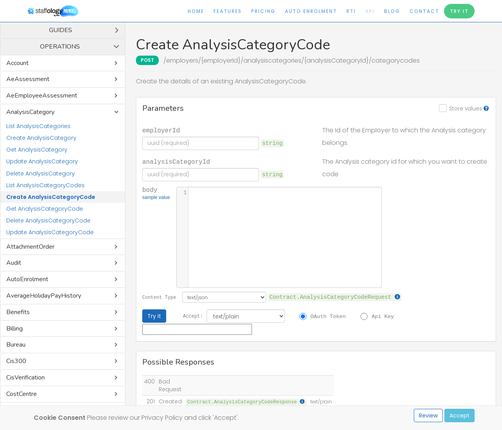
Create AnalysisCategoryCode (50, 197)
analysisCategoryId (176, 161)
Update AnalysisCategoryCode (50, 232)
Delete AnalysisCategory (40, 173)
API (370, 11)
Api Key (383, 316)
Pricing (263, 11)
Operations (60, 46)
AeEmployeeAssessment (41, 95)
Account (17, 63)
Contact (424, 11)
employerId (161, 130)
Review (428, 415)
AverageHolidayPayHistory (43, 295)
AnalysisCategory (30, 112)
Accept (459, 415)
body (156, 194)
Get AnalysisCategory (36, 150)
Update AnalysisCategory (42, 161)
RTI (351, 11)
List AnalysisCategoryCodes (45, 185)
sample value (156, 198)
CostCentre (21, 394)
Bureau (15, 344)
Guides (60, 30)
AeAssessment (27, 79)
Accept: (193, 316)
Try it (154, 316)
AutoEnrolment (27, 279)
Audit (13, 262)
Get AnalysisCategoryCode (44, 209)
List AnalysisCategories (38, 126)
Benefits (18, 312)
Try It (459, 11)
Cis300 (16, 361)
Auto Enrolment (311, 11)
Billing (14, 328)
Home (196, 11)
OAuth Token (328, 316)
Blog (392, 11)
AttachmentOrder (30, 246)
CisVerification (25, 377)
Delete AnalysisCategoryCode (48, 220)
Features (228, 11)
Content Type (159, 297)
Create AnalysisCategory (41, 138)
